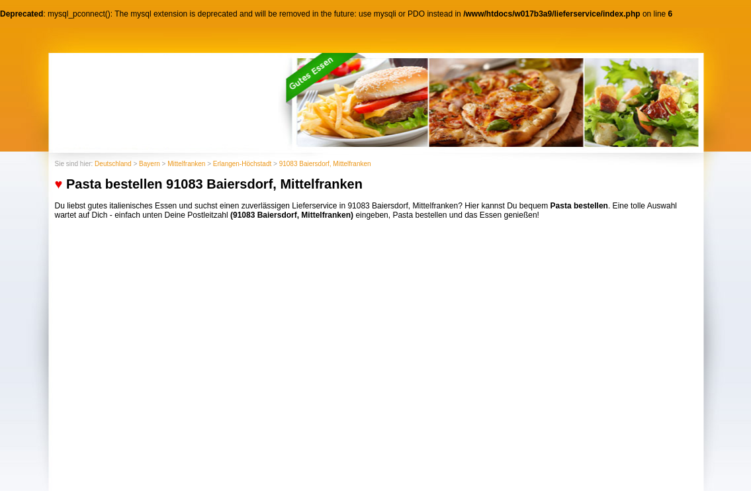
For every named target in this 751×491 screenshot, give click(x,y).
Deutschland (113, 163)
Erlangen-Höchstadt (242, 163)
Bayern (149, 163)
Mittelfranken (186, 163)
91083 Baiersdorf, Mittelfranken (325, 163)
